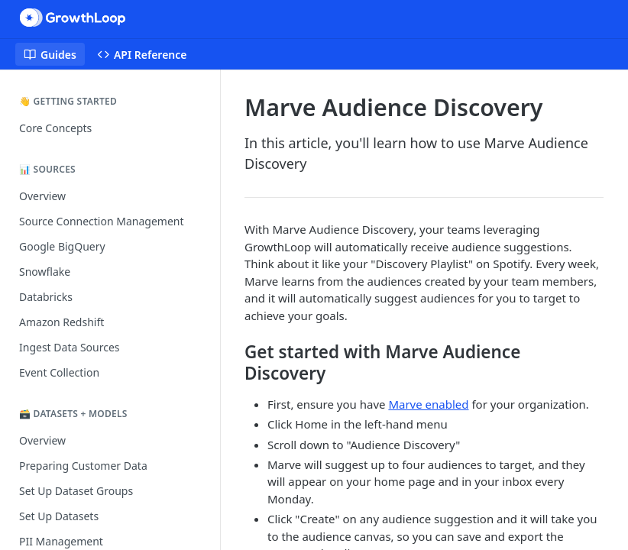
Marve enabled (428, 404)
